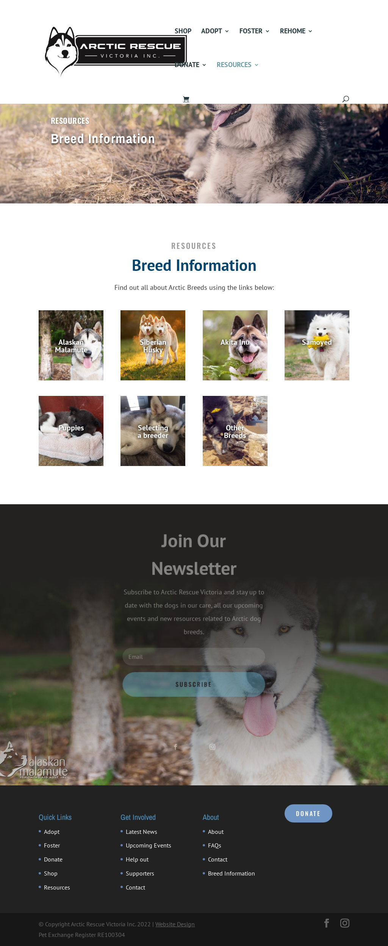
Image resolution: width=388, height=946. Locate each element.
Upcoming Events (148, 845)
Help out (137, 859)
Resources (234, 65)
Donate (187, 65)
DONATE (308, 813)
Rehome (292, 31)
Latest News (141, 831)
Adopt (211, 31)
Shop (183, 31)
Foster (251, 31)
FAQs (214, 845)
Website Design (175, 924)
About (216, 831)
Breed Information (231, 873)
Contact (135, 887)
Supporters (140, 873)
